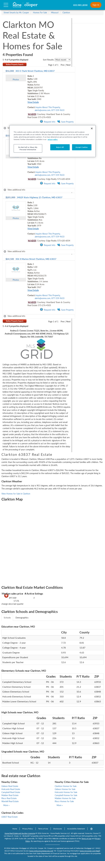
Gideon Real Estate (9, 786)
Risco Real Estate (9, 798)
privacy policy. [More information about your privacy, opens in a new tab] (53, 139)
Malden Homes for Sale (65, 798)
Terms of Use (43, 829)
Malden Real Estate (9, 795)
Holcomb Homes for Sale (66, 792)
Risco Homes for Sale (64, 801)
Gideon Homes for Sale (65, 789)
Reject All (60, 147)
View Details (33, 102)
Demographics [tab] (22, 617)
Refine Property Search (14, 64)
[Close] (92, 128)
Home (14, 829)
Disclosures (57, 829)
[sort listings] (63, 59)
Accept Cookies (82, 147)
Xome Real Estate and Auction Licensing (20, 833)
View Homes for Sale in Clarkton (15, 493)
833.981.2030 (80, 5)
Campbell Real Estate (10, 792)
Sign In (95, 4)
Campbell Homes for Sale (66, 795)
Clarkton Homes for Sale (65, 786)
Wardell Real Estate (10, 801)
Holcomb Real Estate (10, 789)
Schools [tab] (7, 617)
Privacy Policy (27, 829)
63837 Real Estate (9, 817)
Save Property (65, 121)
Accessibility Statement (76, 829)
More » (6, 805)
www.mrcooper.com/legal (90, 851)
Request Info (47, 121)
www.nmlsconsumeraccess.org (41, 851)
